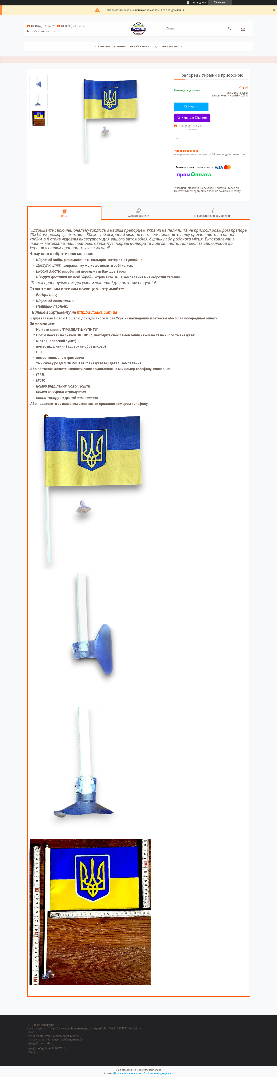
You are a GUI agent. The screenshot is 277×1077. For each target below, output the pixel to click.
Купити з (194, 117)
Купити (193, 106)
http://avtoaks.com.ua (97, 312)
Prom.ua (156, 1070)
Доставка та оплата (168, 46)
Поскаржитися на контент (128, 1073)
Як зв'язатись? (140, 46)
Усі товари (102, 46)
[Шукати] (230, 28)
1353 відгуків (198, 2)
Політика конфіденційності (158, 1073)
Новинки (120, 46)
